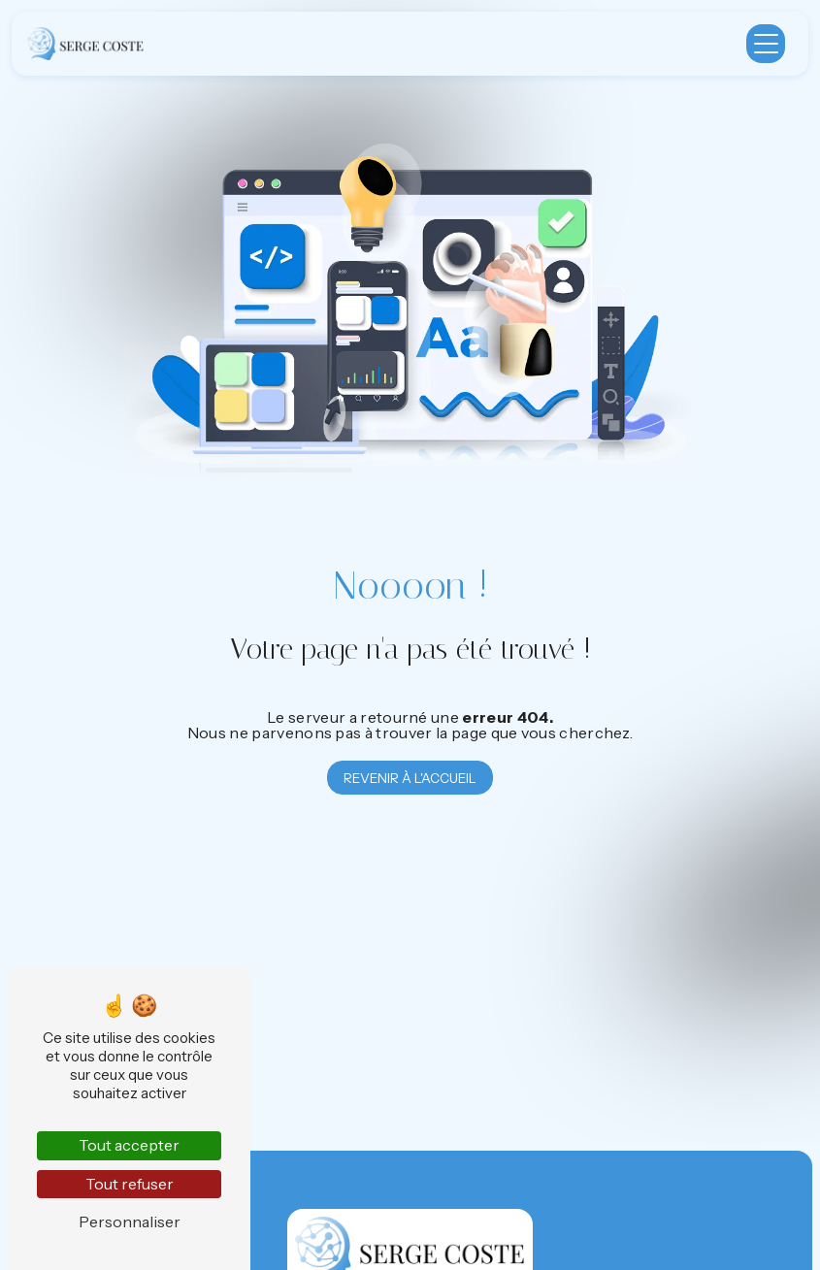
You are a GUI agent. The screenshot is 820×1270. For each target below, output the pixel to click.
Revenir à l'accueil (410, 778)
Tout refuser (129, 1183)
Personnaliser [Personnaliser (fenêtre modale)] (129, 1221)
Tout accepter (129, 1145)
